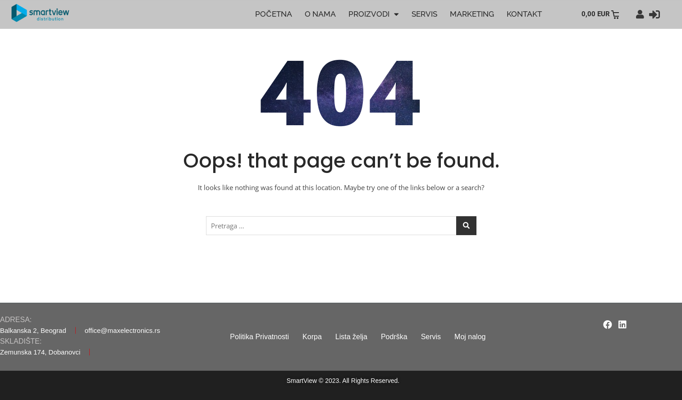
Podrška (394, 337)
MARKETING (472, 13)
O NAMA (320, 13)
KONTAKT (524, 13)
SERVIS (424, 13)
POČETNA (273, 13)
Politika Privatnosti (259, 337)
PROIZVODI (373, 14)
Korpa (312, 337)
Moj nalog (469, 337)
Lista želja (351, 337)
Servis (431, 337)
